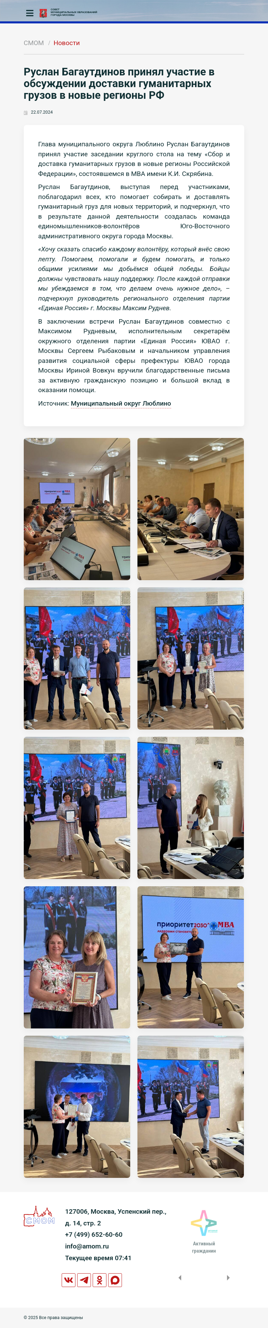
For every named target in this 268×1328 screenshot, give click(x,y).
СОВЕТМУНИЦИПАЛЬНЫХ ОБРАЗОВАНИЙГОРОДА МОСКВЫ (74, 12)
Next (230, 1277)
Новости (66, 43)
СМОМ (34, 43)
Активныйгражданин (204, 1247)
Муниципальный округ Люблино (121, 403)
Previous (178, 1277)
